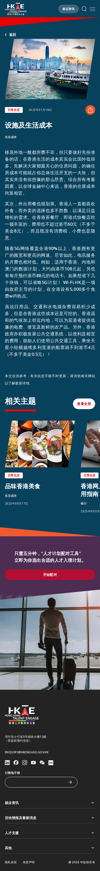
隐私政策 (11, 862)
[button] (68, 9)
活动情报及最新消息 (50, 817)
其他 (50, 847)
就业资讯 (50, 802)
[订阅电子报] (37, 782)
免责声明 (29, 862)
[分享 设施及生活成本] (90, 110)
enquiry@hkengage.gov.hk (26, 752)
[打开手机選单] (92, 9)
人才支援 (50, 832)
